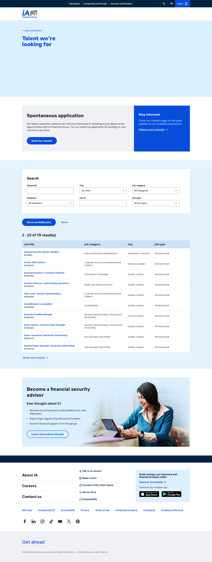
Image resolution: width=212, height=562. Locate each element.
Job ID (83, 198)
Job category (138, 185)
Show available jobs (39, 222)
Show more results (35, 357)
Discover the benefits (152, 482)
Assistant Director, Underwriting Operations (46, 283)
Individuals (74, 4)
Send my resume (42, 140)
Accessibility (68, 510)
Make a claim (88, 478)
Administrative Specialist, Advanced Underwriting (49, 345)
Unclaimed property (126, 510)
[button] (164, 3)
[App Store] (149, 494)
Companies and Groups (95, 4)
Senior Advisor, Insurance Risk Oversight (44, 324)
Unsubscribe (45, 510)
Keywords (32, 185)
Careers (29, 486)
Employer (32, 198)
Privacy (85, 510)
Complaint (149, 510)
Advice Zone (87, 492)
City (82, 185)
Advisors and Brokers (121, 4)
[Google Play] (171, 494)
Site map (27, 510)
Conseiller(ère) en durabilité (38, 304)
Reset (64, 222)
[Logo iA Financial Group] (30, 14)
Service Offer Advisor (34, 262)
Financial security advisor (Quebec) (41, 251)
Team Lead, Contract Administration (42, 293)
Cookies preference (172, 510)
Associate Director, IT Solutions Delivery (44, 272)
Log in (182, 3)
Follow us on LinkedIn (153, 129)
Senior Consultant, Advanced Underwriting (45, 335)
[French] (171, 3)
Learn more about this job (48, 434)
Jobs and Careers (32, 30)
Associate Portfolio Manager (38, 314)
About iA (30, 475)
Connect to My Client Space (96, 485)
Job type (136, 198)
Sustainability (88, 499)
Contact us (32, 496)
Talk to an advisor (90, 471)
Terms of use (102, 510)
